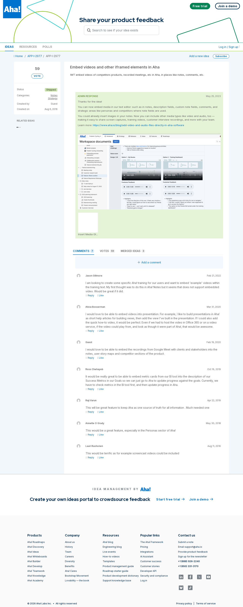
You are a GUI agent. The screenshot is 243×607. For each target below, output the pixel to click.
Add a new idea (199, 56)
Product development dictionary (121, 575)
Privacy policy (184, 603)
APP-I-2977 (35, 56)
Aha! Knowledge (36, 575)
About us (70, 542)
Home (19, 56)
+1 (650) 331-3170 (188, 566)
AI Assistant (146, 556)
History (69, 546)
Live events (109, 551)
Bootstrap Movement (77, 575)
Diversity (70, 561)
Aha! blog (108, 542)
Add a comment (149, 262)
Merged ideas (133, 251)
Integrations (147, 551)
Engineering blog (112, 546)
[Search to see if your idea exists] (123, 30)
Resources (28, 46)
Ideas (9, 46)
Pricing (144, 546)
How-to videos (111, 556)
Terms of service (206, 603)
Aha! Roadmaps (36, 542)
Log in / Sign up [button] (229, 46)
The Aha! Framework (151, 542)
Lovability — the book (77, 580)
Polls (47, 46)
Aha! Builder (33, 561)
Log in (143, 580)
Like (100, 295)
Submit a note (185, 542)
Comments (83, 251)
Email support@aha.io (190, 546)
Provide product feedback (193, 551)
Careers (69, 556)
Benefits (69, 566)
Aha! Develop (34, 566)
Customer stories (150, 566)
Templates (109, 561)
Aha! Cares (71, 571)
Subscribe (221, 56)
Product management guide (118, 566)
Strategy (53, 98)
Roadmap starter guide (115, 571)
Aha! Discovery (35, 546)
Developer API (148, 571)
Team (68, 551)
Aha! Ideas (33, 551)
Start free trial (170, 499)
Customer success (150, 561)
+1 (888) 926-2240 (189, 561)
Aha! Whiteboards (37, 556)
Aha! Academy (35, 580)
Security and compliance (154, 575)
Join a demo (201, 499)
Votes (107, 251)
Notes (54, 95)
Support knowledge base (117, 580)
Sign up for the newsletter (192, 556)
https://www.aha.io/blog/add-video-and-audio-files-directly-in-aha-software (138, 125)
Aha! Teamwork (36, 571)
